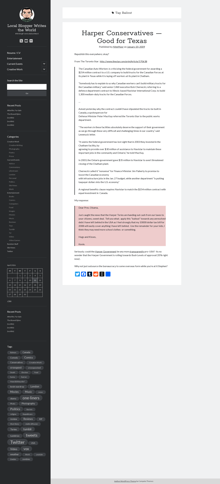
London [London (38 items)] (35, 386)
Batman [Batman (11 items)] (13, 352)
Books (11, 196)
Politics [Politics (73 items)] (15, 409)
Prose (11, 156)
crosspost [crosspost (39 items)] (16, 367)
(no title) (10, 118)
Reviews (12, 222)
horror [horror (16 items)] (24, 377)
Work (11, 189)
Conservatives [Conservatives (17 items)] (16, 362)
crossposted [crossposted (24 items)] (34, 367)
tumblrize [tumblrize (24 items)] (14, 435)
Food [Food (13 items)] (36, 372)
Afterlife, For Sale (14, 110)
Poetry (12, 152)
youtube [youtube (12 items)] (39, 455)
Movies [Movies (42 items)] (14, 391)
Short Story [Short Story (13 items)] (14, 424)
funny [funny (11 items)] (12, 377)
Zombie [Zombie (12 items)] (13, 459)
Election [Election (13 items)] (25, 372)
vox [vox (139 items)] (26, 449)
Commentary (14, 167)
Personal (12, 178)
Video (11, 237)
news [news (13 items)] (40, 392)
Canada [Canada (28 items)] (26, 352)
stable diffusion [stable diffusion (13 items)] (31, 424)
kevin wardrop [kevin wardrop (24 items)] (17, 386)
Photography (14, 149)
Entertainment (14, 58)
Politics (12, 182)
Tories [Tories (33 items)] (13, 429)
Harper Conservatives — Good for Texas (122, 37)
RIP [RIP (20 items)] (40, 419)
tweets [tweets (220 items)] (31, 435)
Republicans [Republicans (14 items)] (28, 414)
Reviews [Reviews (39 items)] (28, 418)
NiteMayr (118, 46)
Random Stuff (12, 244)
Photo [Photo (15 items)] (12, 403)
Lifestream (13, 171)
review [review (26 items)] (13, 419)
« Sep (9, 301)
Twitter (10, 251)
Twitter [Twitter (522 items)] (17, 442)
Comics (12, 200)
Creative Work (15, 69)
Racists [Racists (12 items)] (29, 409)
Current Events (15, 63)
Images (12, 211)
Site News (13, 185)
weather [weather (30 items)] (14, 454)
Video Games (14, 240)
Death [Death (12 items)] (12, 372)
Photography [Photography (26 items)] (28, 403)
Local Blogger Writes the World (26, 28)
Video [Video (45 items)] (13, 449)
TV (10, 233)
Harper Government (105, 251)
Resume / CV (13, 52)
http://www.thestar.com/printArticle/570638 (123, 61)
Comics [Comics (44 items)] (28, 357)
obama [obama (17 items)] (13, 398)
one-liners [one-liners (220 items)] (31, 397)
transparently (137, 251)
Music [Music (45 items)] (28, 391)
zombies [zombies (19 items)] (26, 459)
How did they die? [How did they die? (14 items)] (17, 381)
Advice (12, 163)
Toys (11, 226)
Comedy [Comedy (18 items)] (14, 357)
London (12, 174)
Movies (12, 215)
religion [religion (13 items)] (13, 414)
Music (11, 218)
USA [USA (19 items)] (33, 443)
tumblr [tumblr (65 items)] (27, 429)
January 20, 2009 (136, 46)
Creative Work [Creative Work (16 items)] (35, 362)
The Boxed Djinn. (14, 114)
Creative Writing (15, 145)
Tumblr (12, 229)
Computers (13, 204)
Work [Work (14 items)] (27, 454)
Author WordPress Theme (125, 481)
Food (11, 207)
